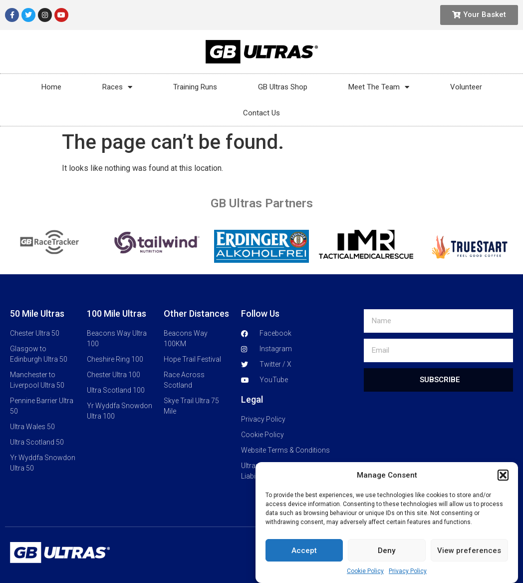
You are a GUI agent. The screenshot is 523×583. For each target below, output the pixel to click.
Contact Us (261, 112)
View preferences (469, 563)
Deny (386, 563)
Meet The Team (378, 87)
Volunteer (466, 86)
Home (51, 86)
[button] (503, 488)
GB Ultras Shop (282, 86)
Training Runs (195, 86)
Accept (304, 563)
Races (117, 87)
